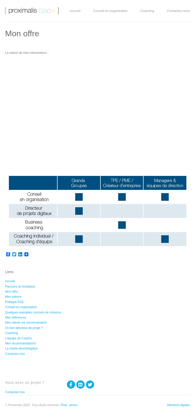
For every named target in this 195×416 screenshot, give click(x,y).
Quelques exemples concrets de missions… (34, 312)
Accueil (76, 10)
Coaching (148, 10)
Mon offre (11, 291)
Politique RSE (14, 302)
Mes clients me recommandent (25, 322)
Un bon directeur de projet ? (24, 328)
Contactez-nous (178, 11)
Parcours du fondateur (20, 286)
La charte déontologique (21, 348)
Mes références (15, 317)
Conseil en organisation (111, 10)
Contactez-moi (15, 354)
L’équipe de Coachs (18, 338)
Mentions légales (178, 405)
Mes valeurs (13, 296)
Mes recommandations (20, 343)
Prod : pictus (68, 405)
